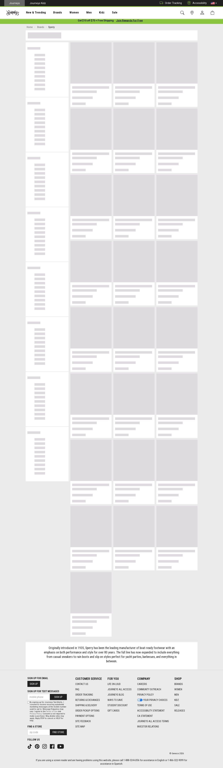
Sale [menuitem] (102, 12)
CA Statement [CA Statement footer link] (145, 716)
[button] (214, 3)
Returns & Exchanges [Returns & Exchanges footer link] (87, 700)
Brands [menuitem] (52, 12)
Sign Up (34, 684)
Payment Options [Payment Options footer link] (84, 716)
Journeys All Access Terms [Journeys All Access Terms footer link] (153, 721)
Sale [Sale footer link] (177, 705)
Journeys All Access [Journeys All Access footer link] (120, 689)
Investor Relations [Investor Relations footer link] (148, 726)
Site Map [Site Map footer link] (80, 726)
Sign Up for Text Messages (43, 691)
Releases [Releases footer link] (179, 710)
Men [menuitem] (79, 12)
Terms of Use (51, 711)
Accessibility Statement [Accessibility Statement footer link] (151, 710)
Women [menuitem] (66, 12)
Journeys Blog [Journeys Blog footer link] (116, 694)
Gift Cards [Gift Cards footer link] (114, 710)
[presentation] (32, 12)
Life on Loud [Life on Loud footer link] (114, 684)
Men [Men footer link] (176, 694)
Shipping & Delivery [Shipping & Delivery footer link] (86, 705)
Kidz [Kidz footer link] (176, 700)
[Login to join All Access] (96, 21)
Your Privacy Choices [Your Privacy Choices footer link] (152, 700)
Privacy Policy (36, 714)
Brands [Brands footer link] (178, 684)
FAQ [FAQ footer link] (77, 689)
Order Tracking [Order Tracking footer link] (84, 694)
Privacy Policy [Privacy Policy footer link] (145, 694)
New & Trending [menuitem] (32, 12)
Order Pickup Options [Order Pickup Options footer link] (87, 710)
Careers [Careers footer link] (142, 684)
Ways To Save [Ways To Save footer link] (115, 700)
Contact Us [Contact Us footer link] (81, 684)
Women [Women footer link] (178, 689)
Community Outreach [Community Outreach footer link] (149, 689)
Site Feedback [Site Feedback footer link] (83, 721)
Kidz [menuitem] (91, 12)
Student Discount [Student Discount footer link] (118, 705)
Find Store (58, 732)
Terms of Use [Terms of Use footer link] (144, 705)
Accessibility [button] (196, 3)
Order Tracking (170, 3)
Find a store (34, 726)
